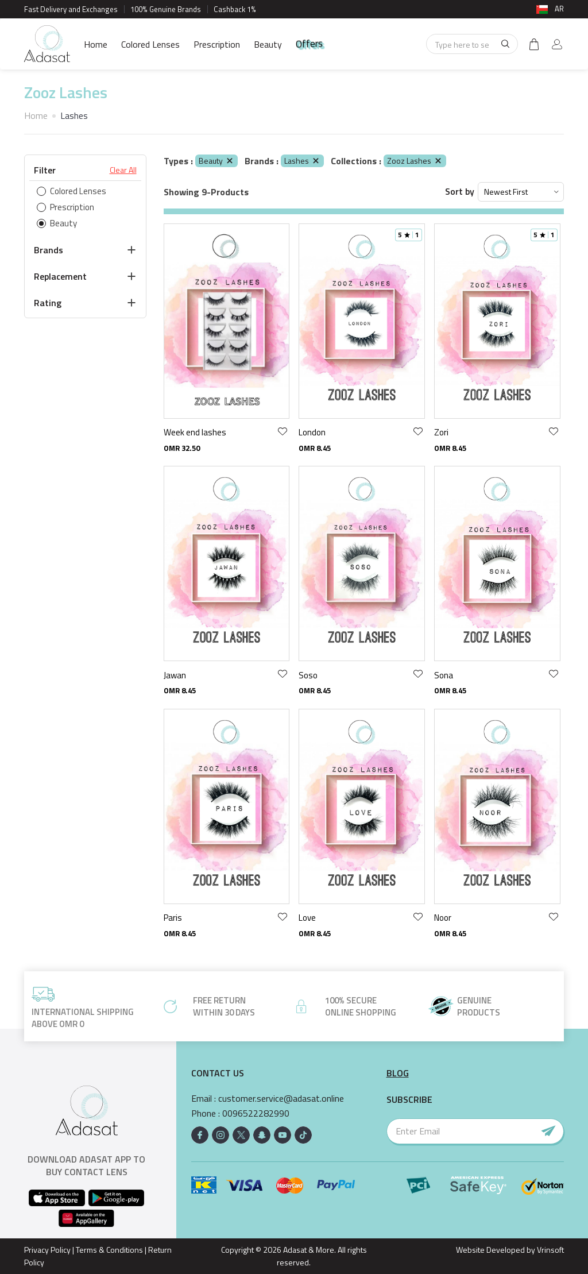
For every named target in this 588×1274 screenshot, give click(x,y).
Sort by (459, 191)
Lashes (302, 161)
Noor (442, 918)
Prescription (217, 44)
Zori (441, 432)
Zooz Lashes (415, 161)
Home (95, 44)
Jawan (175, 675)
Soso (308, 675)
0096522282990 (255, 1113)
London (312, 432)
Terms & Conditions (109, 1250)
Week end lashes (195, 432)
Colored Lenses (150, 44)
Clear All (123, 170)
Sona (443, 675)
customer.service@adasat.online (281, 1098)
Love (307, 918)
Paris (173, 918)
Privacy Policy (47, 1250)
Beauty (268, 44)
